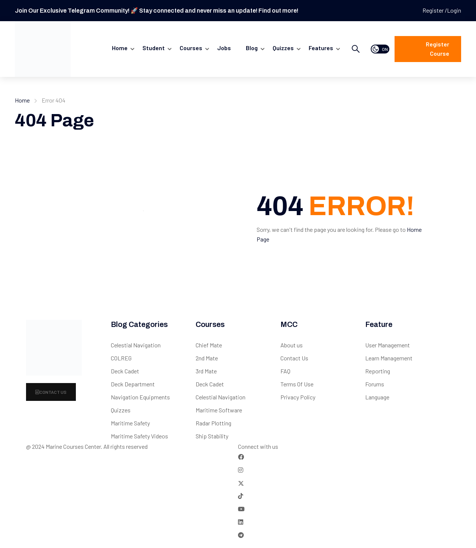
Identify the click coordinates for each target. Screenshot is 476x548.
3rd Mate (206, 370)
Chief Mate (209, 344)
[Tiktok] (240, 495)
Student (153, 47)
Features (321, 47)
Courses (191, 47)
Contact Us (51, 392)
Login (454, 10)
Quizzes (121, 410)
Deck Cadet (125, 370)
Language (377, 397)
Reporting (377, 370)
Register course (437, 48)
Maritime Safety (130, 423)
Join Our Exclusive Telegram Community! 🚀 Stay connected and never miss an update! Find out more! (156, 10)
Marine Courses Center (73, 446)
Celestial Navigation (136, 344)
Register (433, 10)
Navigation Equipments (140, 397)
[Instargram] (240, 469)
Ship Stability (212, 436)
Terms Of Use (296, 384)
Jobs (224, 47)
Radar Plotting (213, 423)
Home (120, 47)
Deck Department (133, 384)
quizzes (283, 47)
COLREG (121, 357)
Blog (252, 47)
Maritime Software (219, 410)
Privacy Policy (297, 397)
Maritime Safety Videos (139, 436)
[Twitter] (241, 482)
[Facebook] (241, 456)
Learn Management (388, 357)
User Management (387, 344)
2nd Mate (207, 357)
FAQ (285, 370)
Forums (374, 384)
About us (291, 344)
